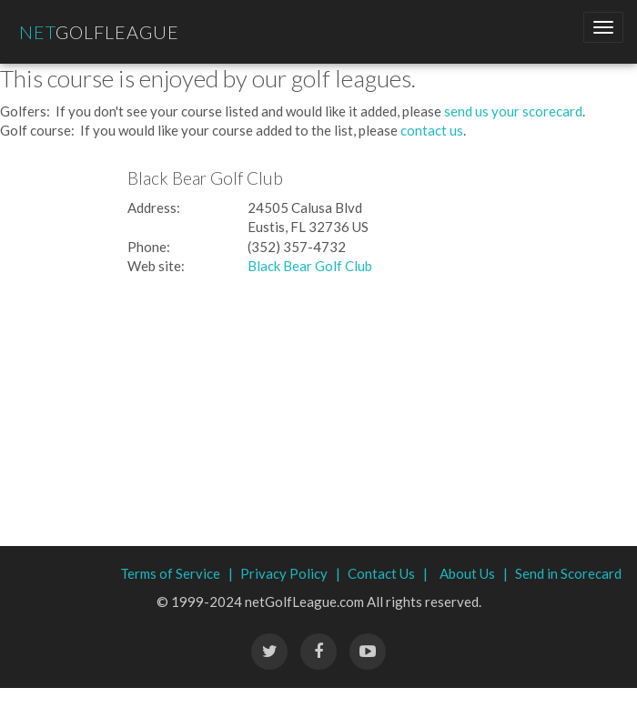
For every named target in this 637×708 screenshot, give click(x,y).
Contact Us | (388, 573)
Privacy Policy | (290, 573)
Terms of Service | (176, 573)
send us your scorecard (513, 111)
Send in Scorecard (568, 573)
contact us (431, 130)
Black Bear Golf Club (310, 266)
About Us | (474, 573)
